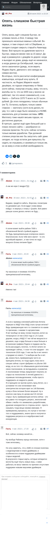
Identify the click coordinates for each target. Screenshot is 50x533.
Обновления (25, 2)
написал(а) (17, 258)
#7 (48, 429)
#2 (48, 198)
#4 (48, 254)
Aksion (9, 181)
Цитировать (16, 163)
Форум (14, 2)
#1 (48, 181)
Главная (5, 2)
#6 (48, 301)
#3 (48, 223)
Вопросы (37, 2)
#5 (48, 284)
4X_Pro (8, 13)
